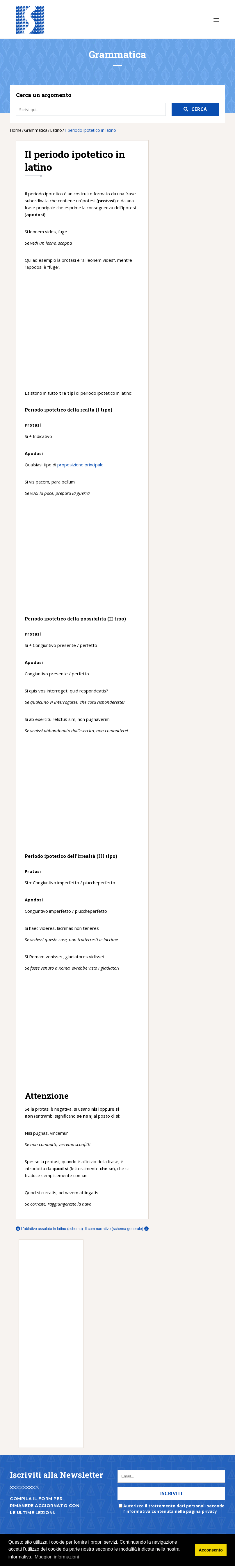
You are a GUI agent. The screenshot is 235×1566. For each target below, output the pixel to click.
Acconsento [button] (210, 1550)
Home (16, 130)
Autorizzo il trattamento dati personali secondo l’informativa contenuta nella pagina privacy (174, 1508)
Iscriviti (171, 1493)
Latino (56, 130)
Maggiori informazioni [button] (57, 1556)
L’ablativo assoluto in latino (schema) (49, 1228)
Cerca (199, 109)
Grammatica (35, 130)
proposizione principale (80, 465)
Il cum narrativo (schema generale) (117, 1228)
